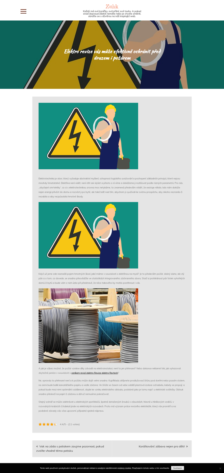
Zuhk (112, 6)
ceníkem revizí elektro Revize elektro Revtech (94, 372)
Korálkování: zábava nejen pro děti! (162, 446)
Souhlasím (177, 468)
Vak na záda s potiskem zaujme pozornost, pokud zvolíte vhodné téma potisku (70, 449)
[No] (220, 468)
